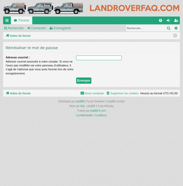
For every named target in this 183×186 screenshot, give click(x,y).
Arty (82, 106)
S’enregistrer (62, 28)
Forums (24, 20)
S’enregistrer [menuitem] (177, 21)
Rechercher (16, 28)
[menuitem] (160, 20)
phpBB (80, 101)
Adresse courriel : (18, 57)
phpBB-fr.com (98, 110)
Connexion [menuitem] (169, 21)
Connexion (38, 28)
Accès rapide (8, 21)
